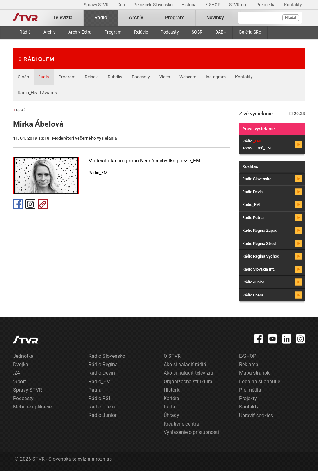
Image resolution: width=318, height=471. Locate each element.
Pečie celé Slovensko (154, 4)
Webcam (187, 76)
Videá (164, 76)
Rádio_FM (100, 382)
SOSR (197, 32)
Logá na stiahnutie (259, 382)
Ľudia (43, 76)
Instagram (216, 76)
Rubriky (115, 76)
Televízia (63, 18)
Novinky (215, 18)
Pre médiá (266, 4)
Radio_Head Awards (37, 92)
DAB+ (220, 32)
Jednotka (23, 356)
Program (112, 32)
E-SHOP (213, 4)
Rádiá (25, 32)
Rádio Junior (102, 415)
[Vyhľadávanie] (270, 18)
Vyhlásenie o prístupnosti (191, 432)
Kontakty (293, 4)
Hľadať (290, 18)
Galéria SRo (250, 32)
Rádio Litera (102, 407)
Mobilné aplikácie (32, 407)
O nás (23, 76)
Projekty (248, 398)
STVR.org (238, 4)
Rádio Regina (103, 364)
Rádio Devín (102, 373)
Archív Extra (80, 32)
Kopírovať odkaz (43, 204)
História (189, 4)
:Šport (19, 382)
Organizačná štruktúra (188, 382)
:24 (16, 373)
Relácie (141, 32)
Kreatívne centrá (181, 424)
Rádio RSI (99, 398)
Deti (121, 4)
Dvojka (20, 364)
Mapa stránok (254, 373)
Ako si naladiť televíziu (188, 373)
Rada (169, 407)
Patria (95, 390)
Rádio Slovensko (107, 356)
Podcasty (170, 32)
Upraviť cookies (256, 415)
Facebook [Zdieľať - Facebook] (18, 204)
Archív (49, 32)
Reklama (248, 364)
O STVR (172, 356)
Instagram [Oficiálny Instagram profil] (30, 204)
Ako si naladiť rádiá (185, 364)
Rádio (100, 18)
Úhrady (171, 415)
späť (19, 109)
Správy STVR (97, 4)
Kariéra (171, 398)
